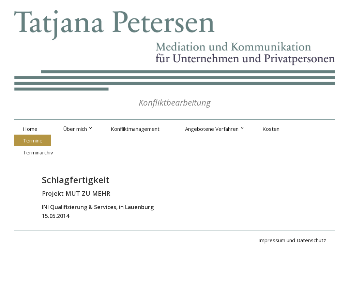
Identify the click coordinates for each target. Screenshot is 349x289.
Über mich (75, 128)
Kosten (270, 128)
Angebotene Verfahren (212, 128)
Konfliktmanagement (135, 128)
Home (30, 128)
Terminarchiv (38, 152)
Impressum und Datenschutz (292, 240)
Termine (33, 140)
